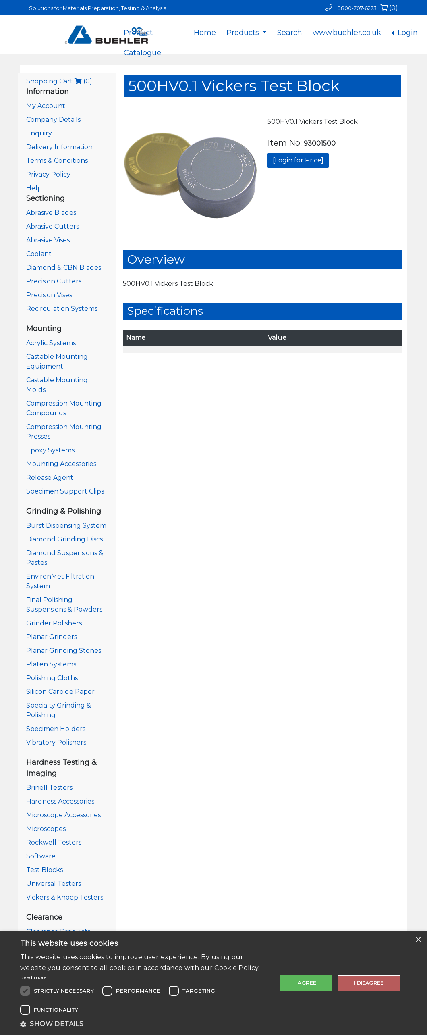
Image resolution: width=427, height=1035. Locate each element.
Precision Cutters (53, 281)
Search (289, 32)
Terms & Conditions (57, 161)
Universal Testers (53, 883)
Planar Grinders (51, 637)
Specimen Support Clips (65, 491)
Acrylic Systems (51, 343)
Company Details (53, 119)
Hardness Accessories (60, 801)
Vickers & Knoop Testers (64, 897)
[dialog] (213, 983)
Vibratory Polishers (56, 742)
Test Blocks (44, 870)
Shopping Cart (59, 81)
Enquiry (39, 133)
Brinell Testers (49, 787)
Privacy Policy (48, 174)
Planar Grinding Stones (63, 650)
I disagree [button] (369, 983)
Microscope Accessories (63, 815)
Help (34, 188)
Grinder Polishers (54, 623)
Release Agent (49, 477)
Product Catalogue (142, 39)
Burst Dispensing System (66, 525)
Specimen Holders (55, 729)
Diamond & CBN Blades (63, 267)
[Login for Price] (298, 160)
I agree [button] (306, 983)
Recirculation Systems (61, 308)
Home (205, 32)
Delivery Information (59, 147)
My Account (45, 106)
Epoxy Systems (50, 450)
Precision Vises (49, 295)
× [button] (418, 940)
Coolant (39, 254)
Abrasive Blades (51, 213)
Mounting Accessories (61, 464)
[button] (144, 1024)
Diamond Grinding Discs (64, 539)
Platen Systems (51, 664)
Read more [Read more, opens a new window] (33, 977)
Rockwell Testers (53, 842)
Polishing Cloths (52, 678)
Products (243, 32)
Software (41, 856)
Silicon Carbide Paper (60, 692)
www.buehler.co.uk (347, 32)
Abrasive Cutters (52, 226)
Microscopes (46, 829)
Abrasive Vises (48, 240)
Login (407, 32)
